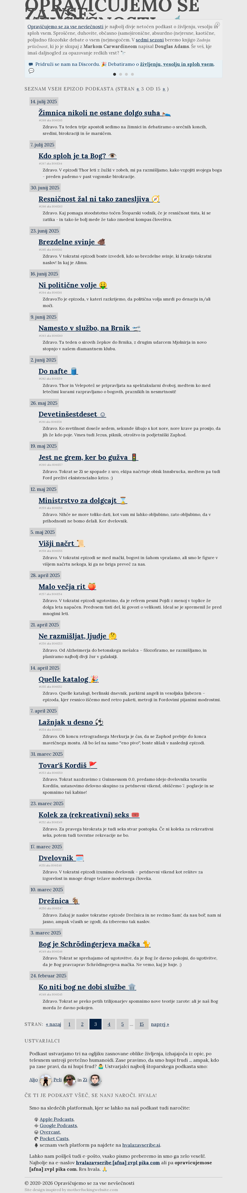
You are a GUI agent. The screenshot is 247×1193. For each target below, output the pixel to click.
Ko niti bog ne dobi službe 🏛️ (87, 986)
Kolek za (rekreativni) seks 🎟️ (89, 814)
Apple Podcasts (57, 1119)
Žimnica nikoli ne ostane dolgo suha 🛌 (105, 112)
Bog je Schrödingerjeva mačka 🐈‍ (95, 943)
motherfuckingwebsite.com (92, 1189)
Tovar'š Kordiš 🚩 (68, 765)
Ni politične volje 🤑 (73, 285)
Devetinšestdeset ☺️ (72, 414)
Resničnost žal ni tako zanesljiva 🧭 (99, 198)
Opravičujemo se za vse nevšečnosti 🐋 (117, 9)
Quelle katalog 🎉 (69, 679)
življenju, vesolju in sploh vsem (177, 64)
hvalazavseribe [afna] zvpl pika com (118, 1163)
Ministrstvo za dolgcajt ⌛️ (83, 500)
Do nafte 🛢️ (58, 371)
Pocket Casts (54, 1138)
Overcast (50, 1132)
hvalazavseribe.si (141, 1145)
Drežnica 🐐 (59, 900)
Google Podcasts (58, 1125)
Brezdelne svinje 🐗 (72, 241)
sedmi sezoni (150, 40)
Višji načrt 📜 (62, 543)
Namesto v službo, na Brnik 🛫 (90, 327)
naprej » (160, 1024)
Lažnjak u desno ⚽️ (71, 722)
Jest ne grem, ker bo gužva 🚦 (88, 457)
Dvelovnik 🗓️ (61, 857)
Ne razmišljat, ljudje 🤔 (78, 635)
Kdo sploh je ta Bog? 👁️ (78, 155)
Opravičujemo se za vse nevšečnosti (65, 26)
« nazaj (53, 1024)
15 (142, 1024)
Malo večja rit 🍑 (67, 586)
